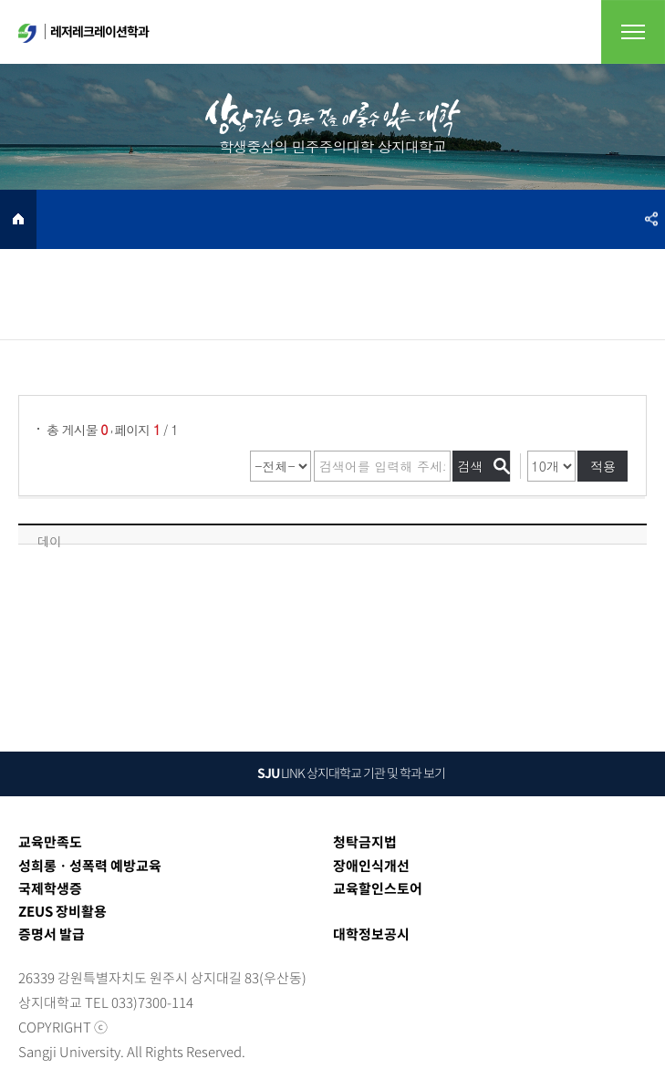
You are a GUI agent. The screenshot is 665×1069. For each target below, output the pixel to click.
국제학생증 (50, 888)
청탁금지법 (365, 842)
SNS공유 (651, 219)
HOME (18, 219)
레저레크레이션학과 (83, 32)
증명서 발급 (51, 934)
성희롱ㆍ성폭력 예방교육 (89, 865)
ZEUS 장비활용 (62, 911)
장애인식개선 (371, 865)
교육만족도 (50, 842)
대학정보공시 (371, 934)
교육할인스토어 (377, 888)
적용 (603, 466)
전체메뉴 (633, 32)
